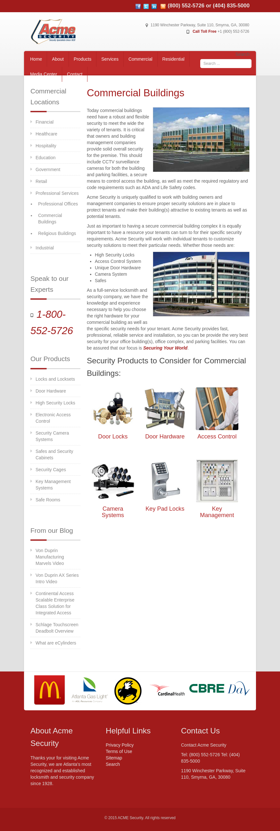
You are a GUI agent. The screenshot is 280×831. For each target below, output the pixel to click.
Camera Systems (113, 512)
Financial (45, 122)
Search (242, 54)
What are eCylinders (56, 642)
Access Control (216, 436)
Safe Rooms (48, 499)
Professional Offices (58, 203)
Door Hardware (51, 391)
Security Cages (51, 469)
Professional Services (57, 193)
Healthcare (46, 133)
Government (48, 169)
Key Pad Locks (164, 509)
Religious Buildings (57, 233)
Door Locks (113, 436)
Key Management (217, 512)
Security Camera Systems (52, 436)
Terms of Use (119, 751)
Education (45, 157)
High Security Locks (55, 402)
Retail (41, 181)
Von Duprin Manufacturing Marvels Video (50, 557)
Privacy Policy (120, 745)
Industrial (45, 247)
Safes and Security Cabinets (54, 454)
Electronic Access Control (53, 418)
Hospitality (46, 145)
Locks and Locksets (55, 379)
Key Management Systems (53, 484)
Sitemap (114, 757)
